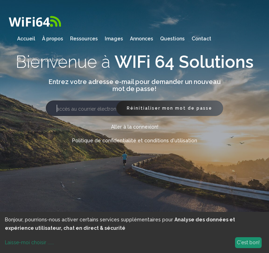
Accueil (26, 38)
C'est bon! (248, 242)
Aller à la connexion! (134, 127)
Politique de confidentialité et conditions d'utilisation (134, 140)
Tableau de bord (40, 60)
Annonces (141, 38)
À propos (52, 38)
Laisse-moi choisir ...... (29, 242)
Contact (201, 38)
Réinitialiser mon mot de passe (169, 108)
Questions (172, 38)
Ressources (84, 38)
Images (114, 38)
